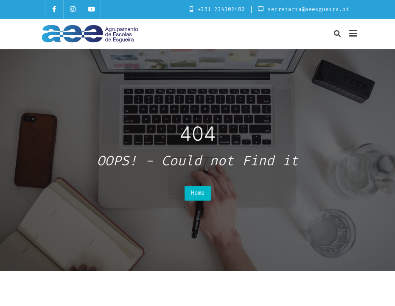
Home (198, 193)
